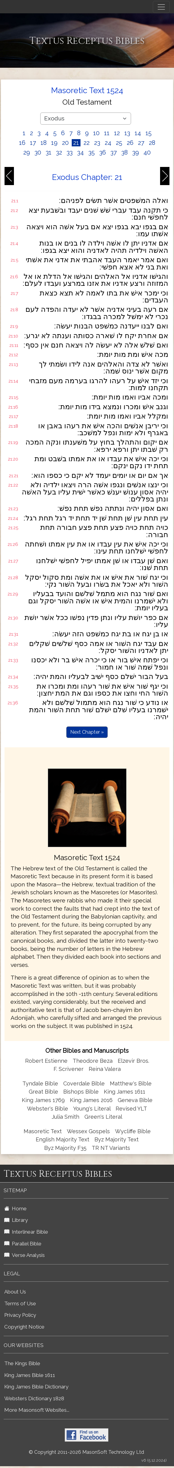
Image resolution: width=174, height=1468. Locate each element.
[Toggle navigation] (161, 7)
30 (38, 152)
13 (127, 133)
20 (65, 142)
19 (54, 142)
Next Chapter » (87, 732)
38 (124, 152)
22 (86, 142)
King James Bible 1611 (29, 1375)
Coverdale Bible (84, 1083)
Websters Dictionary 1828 (34, 1398)
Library (16, 1220)
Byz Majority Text (116, 1139)
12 (117, 133)
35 (91, 152)
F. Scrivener (69, 1069)
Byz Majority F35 (65, 1148)
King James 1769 (43, 1100)
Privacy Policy (20, 1315)
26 (130, 142)
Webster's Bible (47, 1108)
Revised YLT (131, 1108)
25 (119, 142)
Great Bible (43, 1091)
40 (147, 152)
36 (102, 152)
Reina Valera (105, 1069)
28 (152, 142)
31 (48, 152)
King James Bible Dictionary (36, 1387)
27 (141, 142)
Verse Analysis (24, 1255)
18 (43, 142)
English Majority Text (62, 1139)
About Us (15, 1292)
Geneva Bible (135, 1100)
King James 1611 (124, 1091)
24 (108, 142)
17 (33, 142)
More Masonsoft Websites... (36, 1410)
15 (148, 133)
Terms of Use (20, 1303)
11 (107, 133)
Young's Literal (92, 1108)
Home (15, 1208)
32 (59, 152)
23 (97, 142)
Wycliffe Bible (133, 1131)
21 (76, 142)
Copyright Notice (24, 1327)
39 (135, 152)
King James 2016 (91, 1100)
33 (69, 152)
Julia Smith (66, 1117)
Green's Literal (103, 1117)
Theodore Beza (93, 1061)
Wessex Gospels (88, 1131)
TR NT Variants (111, 1148)
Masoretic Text (43, 1131)
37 (113, 152)
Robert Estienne (46, 1061)
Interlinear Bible (26, 1232)
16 (22, 142)
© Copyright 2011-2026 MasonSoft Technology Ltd (86, 1452)
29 (26, 152)
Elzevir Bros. (133, 1061)
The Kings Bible (22, 1363)
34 (80, 152)
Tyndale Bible (40, 1083)
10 (96, 133)
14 (138, 133)
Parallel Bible (22, 1244)
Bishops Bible (81, 1091)
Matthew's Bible (131, 1083)
